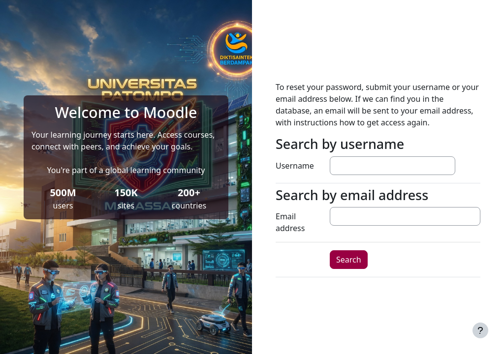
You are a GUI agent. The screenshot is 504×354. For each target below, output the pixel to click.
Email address (290, 222)
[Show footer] (480, 330)
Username (295, 165)
